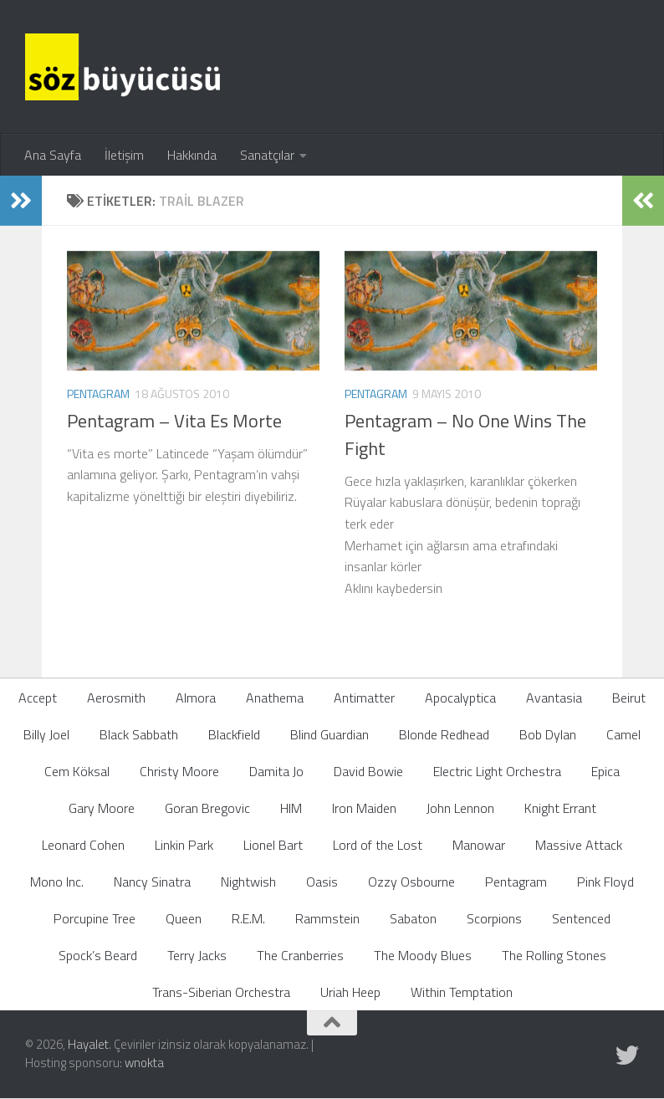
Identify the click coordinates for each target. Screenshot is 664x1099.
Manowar (478, 845)
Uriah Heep (350, 992)
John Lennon (460, 808)
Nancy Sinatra (152, 882)
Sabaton (413, 918)
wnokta (144, 1062)
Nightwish (248, 882)
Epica (605, 771)
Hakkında (192, 155)
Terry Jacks (197, 955)
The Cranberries (300, 955)
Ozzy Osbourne (411, 882)
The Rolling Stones (554, 955)
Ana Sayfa (52, 155)
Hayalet (88, 1044)
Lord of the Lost (377, 845)
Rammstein (327, 918)
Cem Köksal (77, 771)
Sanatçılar (267, 155)
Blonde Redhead (444, 734)
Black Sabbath (139, 734)
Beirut (629, 698)
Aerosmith (116, 698)
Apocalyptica (460, 698)
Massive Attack (578, 845)
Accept (37, 698)
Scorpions (494, 918)
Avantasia (554, 698)
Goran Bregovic (207, 808)
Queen (184, 918)
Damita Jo (276, 771)
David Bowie (368, 771)
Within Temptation (462, 992)
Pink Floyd (605, 882)
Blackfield (234, 734)
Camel (623, 734)
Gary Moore (102, 808)
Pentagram (98, 393)
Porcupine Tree (94, 918)
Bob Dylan (547, 734)
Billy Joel (46, 734)
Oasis (322, 882)
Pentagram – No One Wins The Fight (465, 434)
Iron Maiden (364, 808)
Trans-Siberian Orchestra (221, 992)
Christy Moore (179, 771)
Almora (196, 698)
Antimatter (364, 698)
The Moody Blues (423, 955)
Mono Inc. (57, 882)
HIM (291, 808)
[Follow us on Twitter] (627, 1055)
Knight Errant (560, 808)
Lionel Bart (273, 845)
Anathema (275, 698)
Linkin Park (184, 845)
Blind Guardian (329, 734)
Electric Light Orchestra (497, 771)
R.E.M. (248, 918)
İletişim (124, 155)
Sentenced (581, 918)
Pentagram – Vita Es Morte (174, 420)
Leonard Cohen (83, 845)
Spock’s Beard (98, 955)
